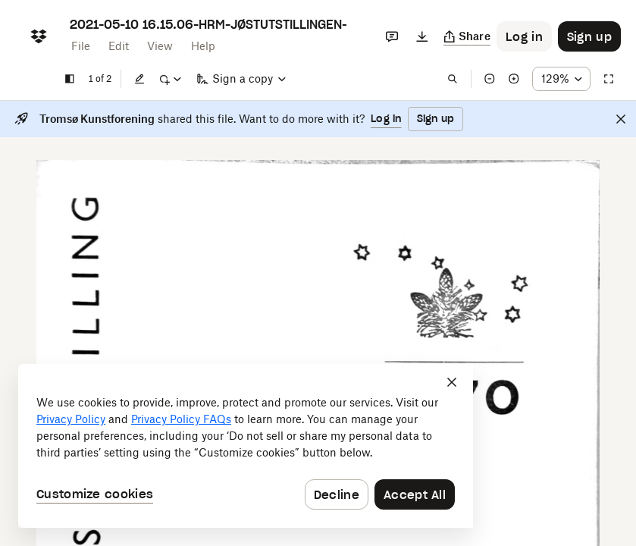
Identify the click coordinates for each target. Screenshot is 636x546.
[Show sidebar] (70, 79)
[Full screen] (609, 79)
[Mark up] (170, 79)
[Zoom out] (490, 79)
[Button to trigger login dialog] (524, 36)
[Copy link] (467, 36)
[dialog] (245, 446)
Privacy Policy (70, 419)
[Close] (621, 119)
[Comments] (392, 36)
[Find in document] (452, 79)
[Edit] (139, 79)
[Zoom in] (514, 79)
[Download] (422, 36)
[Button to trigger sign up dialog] (589, 36)
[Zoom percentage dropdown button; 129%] (561, 79)
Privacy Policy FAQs (181, 419)
